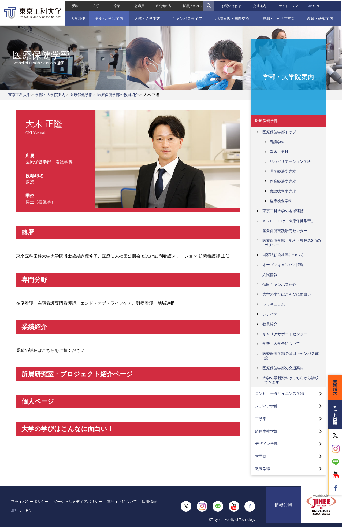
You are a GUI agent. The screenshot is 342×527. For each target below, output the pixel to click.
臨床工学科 (279, 151)
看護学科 (277, 142)
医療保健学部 (81, 95)
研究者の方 (163, 5)
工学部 (260, 419)
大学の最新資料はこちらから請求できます (290, 380)
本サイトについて (122, 501)
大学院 (260, 456)
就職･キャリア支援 (279, 18)
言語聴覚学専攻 (283, 191)
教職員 (139, 5)
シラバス (269, 314)
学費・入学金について (281, 343)
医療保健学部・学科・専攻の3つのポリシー (291, 242)
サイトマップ (289, 5)
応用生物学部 (266, 431)
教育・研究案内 (320, 18)
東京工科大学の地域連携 (283, 211)
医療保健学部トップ (279, 132)
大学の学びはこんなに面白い (286, 294)
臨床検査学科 (281, 201)
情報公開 (283, 506)
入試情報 (269, 274)
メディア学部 (266, 406)
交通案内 (260, 5)
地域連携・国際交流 (233, 18)
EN (317, 5)
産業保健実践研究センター (284, 231)
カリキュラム (273, 304)
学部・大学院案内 (50, 95)
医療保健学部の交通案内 (283, 368)
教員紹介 (269, 324)
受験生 (76, 5)
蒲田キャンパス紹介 (279, 284)
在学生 (97, 5)
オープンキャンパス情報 (283, 265)
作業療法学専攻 (283, 181)
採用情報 (149, 501)
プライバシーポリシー (30, 501)
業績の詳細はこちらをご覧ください (50, 350)
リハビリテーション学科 (290, 161)
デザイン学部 (266, 443)
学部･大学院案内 (108, 18)
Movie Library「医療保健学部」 (288, 221)
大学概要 (77, 18)
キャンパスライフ (187, 18)
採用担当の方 (192, 5)
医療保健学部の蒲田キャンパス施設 (290, 355)
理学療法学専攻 (283, 171)
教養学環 (262, 469)
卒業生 (118, 5)
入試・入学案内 (147, 18)
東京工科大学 (19, 95)
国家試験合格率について (283, 255)
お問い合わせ (231, 5)
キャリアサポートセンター (284, 334)
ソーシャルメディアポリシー (77, 501)
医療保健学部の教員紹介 (118, 95)
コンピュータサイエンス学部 (279, 393)
